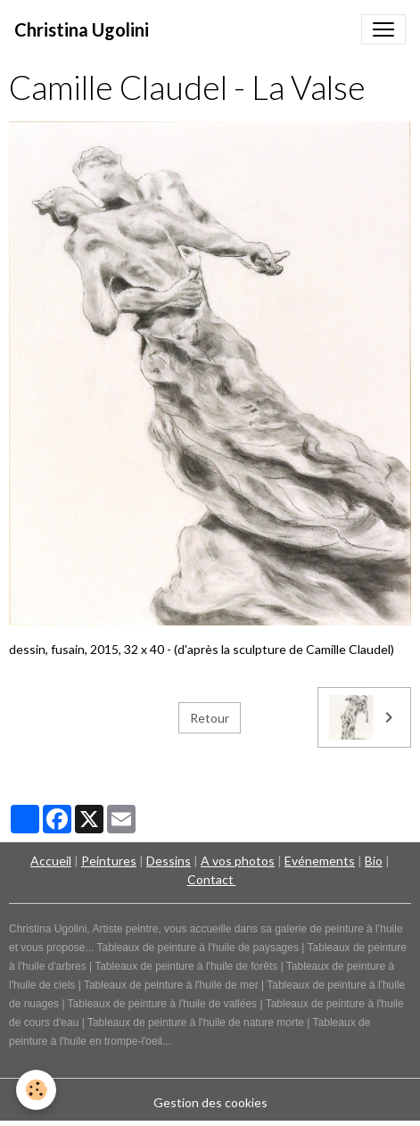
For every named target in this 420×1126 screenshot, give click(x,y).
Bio (374, 860)
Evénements (319, 860)
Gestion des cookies (210, 1102)
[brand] (81, 29)
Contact (211, 879)
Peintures (108, 860)
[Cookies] (36, 1090)
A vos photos (238, 860)
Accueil (50, 860)
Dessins (168, 860)
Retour (209, 717)
